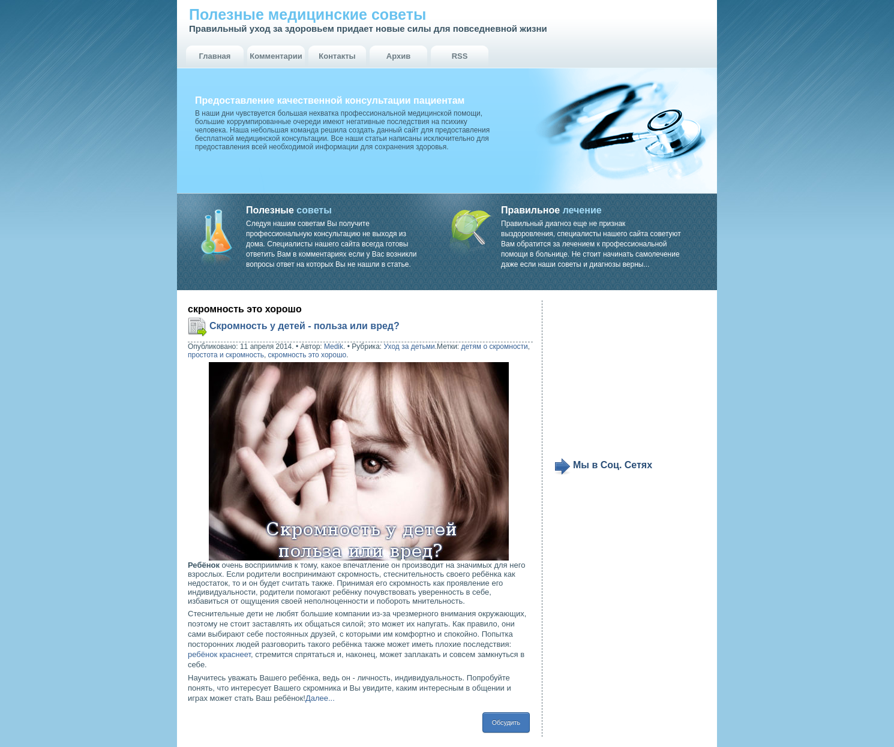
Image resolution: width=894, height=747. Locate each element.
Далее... (320, 698)
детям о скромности (494, 346)
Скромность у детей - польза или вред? (304, 326)
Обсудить (506, 722)
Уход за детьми (408, 346)
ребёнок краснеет (219, 654)
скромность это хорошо (307, 355)
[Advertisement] (628, 379)
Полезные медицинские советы (307, 14)
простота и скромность (226, 355)
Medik (333, 346)
